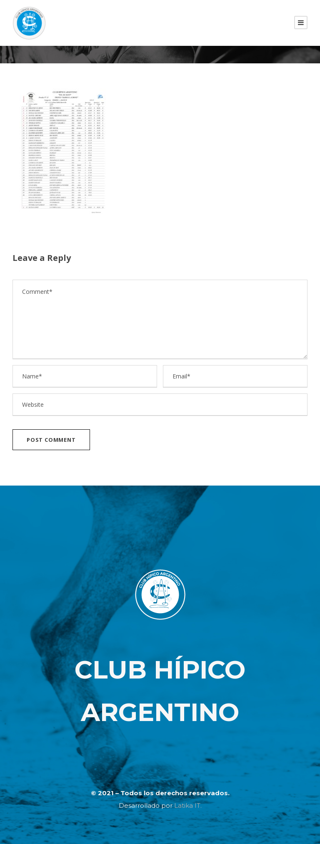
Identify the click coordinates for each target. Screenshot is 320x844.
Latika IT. (188, 805)
